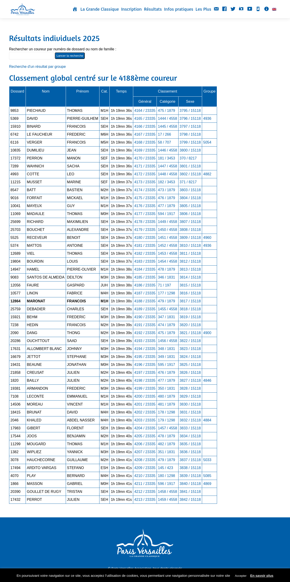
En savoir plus (261, 575)
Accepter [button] (240, 575)
